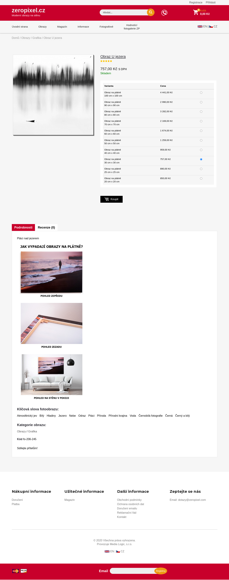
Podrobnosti (23, 228)
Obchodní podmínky (129, 500)
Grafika (36, 38)
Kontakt (121, 517)
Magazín (61, 27)
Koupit (111, 199)
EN (205, 26)
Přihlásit (211, 2)
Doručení (17, 500)
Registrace (195, 2)
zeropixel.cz (29, 12)
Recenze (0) (46, 228)
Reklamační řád (126, 513)
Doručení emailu (127, 508)
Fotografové (105, 27)
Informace (82, 27)
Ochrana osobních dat (130, 504)
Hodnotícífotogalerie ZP (130, 27)
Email (103, 571)
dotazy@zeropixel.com (192, 500)
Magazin (69, 500)
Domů (15, 38)
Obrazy (42, 27)
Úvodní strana (20, 27)
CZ (215, 26)
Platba (16, 504)
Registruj (160, 571)
